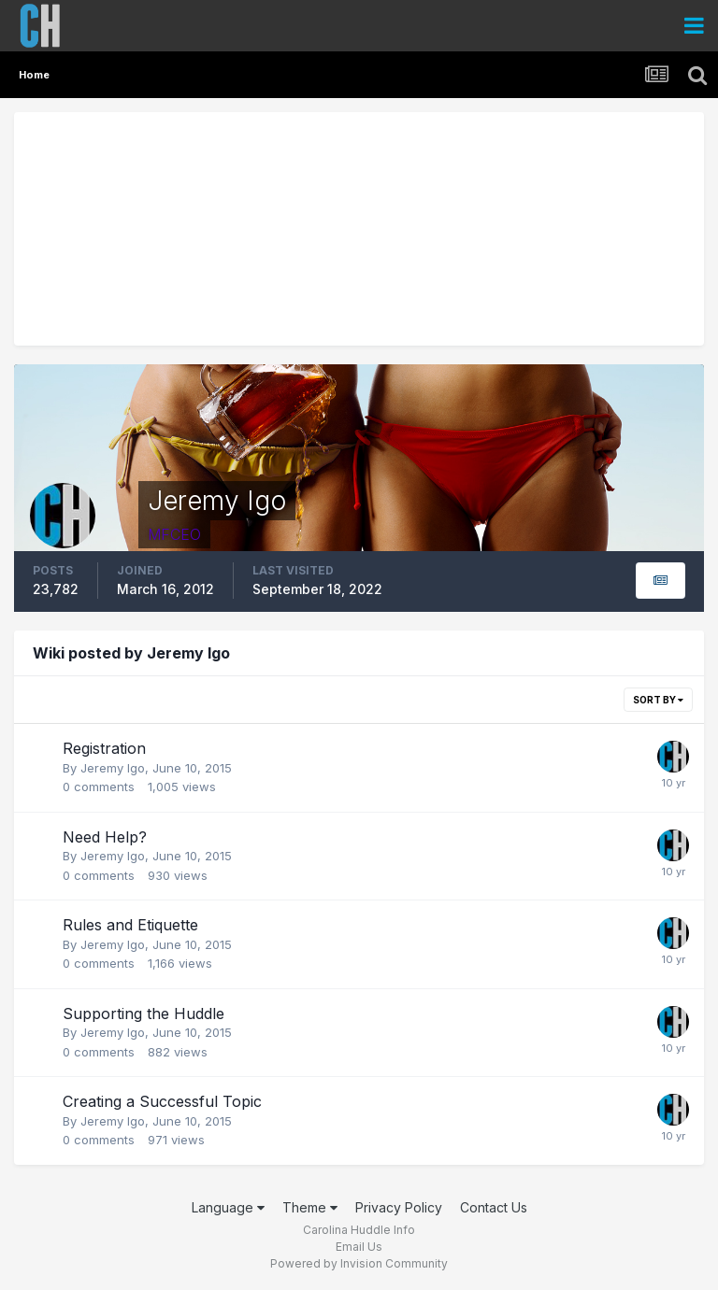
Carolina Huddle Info (359, 1230)
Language (228, 1207)
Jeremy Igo (112, 767)
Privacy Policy (398, 1207)
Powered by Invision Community (359, 1263)
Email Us (359, 1247)
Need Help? (105, 837)
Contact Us (493, 1207)
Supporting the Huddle (143, 1013)
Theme (309, 1207)
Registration (104, 748)
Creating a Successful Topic (162, 1101)
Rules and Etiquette (130, 924)
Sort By (658, 699)
